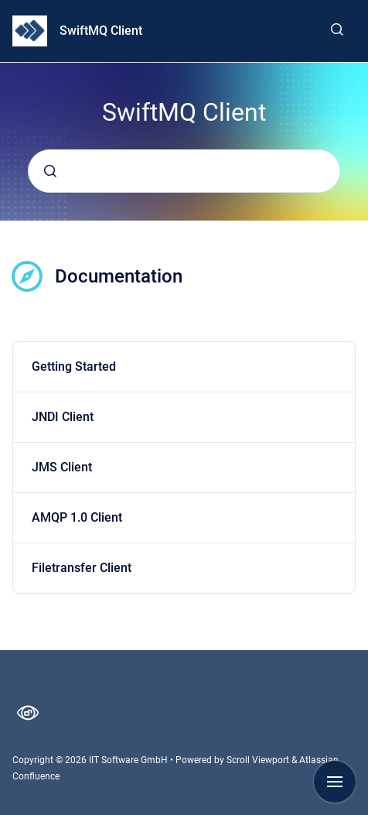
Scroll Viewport (259, 760)
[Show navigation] (335, 782)
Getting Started (74, 366)
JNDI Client (63, 416)
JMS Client (62, 467)
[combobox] (184, 171)
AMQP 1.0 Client (77, 517)
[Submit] (50, 171)
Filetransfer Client (81, 567)
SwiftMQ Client (101, 30)
